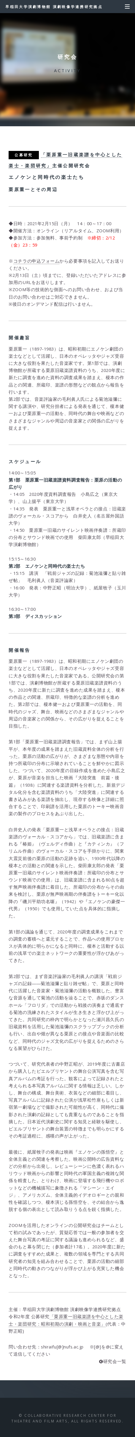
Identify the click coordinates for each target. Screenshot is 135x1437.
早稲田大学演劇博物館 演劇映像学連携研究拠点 (54, 6)
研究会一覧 (114, 1361)
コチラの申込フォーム (36, 261)
